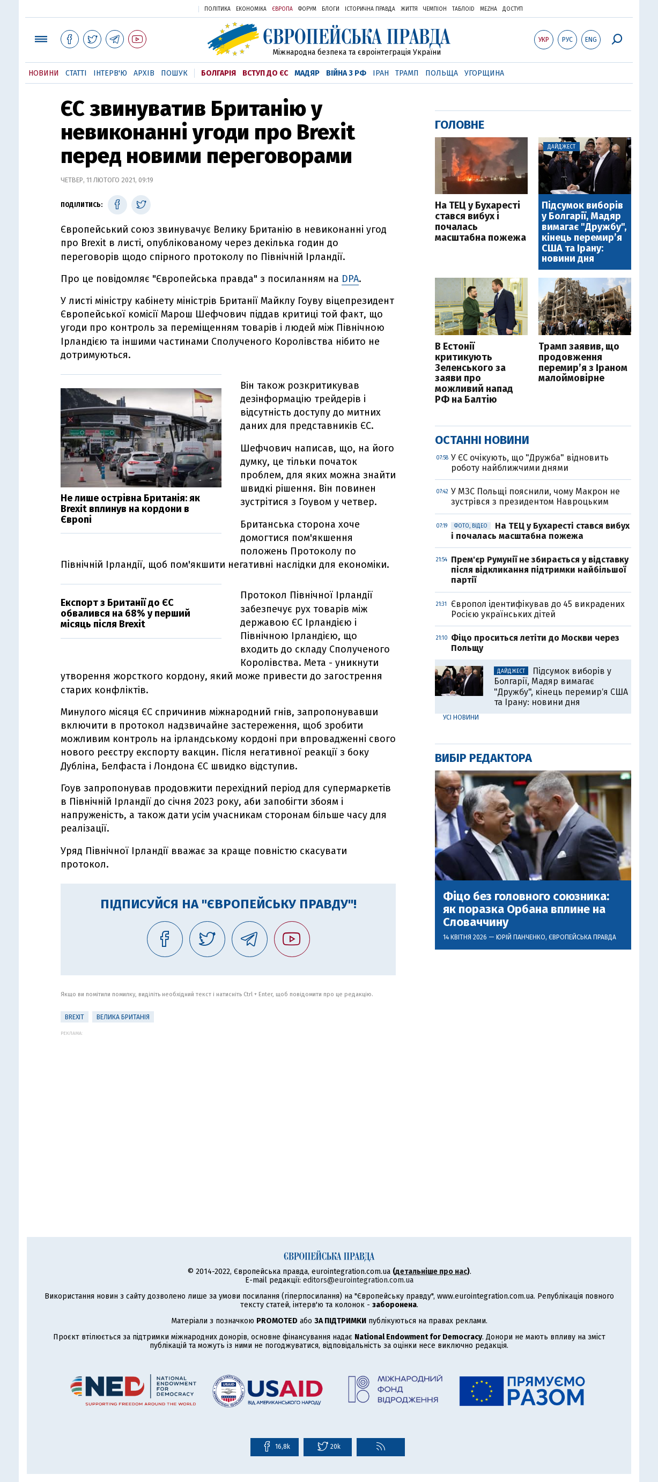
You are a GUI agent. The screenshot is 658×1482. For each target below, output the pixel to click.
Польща (441, 73)
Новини (43, 73)
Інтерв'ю (110, 73)
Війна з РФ (346, 73)
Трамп (407, 73)
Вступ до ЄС (265, 73)
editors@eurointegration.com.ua (358, 1280)
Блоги (330, 9)
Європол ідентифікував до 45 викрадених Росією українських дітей (538, 609)
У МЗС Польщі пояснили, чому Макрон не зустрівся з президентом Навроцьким (535, 496)
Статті (76, 73)
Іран (381, 73)
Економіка (251, 9)
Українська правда (164, 8)
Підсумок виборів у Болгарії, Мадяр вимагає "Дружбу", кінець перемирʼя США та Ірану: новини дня (584, 232)
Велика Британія (123, 1017)
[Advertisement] (228, 1111)
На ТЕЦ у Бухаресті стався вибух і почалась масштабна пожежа (480, 222)
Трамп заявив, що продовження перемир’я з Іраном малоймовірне (582, 363)
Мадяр (307, 73)
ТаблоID (463, 9)
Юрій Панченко (520, 937)
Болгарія (218, 73)
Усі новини (461, 717)
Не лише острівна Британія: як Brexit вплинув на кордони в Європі (130, 508)
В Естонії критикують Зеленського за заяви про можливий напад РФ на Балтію (474, 373)
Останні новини (482, 440)
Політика (217, 9)
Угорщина (484, 73)
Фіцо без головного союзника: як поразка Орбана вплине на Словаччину (526, 909)
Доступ (512, 9)
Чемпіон (435, 9)
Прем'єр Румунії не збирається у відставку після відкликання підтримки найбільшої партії (540, 569)
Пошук (174, 73)
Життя (409, 9)
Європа (282, 9)
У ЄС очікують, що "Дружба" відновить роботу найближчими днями (530, 463)
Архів (144, 73)
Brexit (74, 1017)
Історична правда (370, 9)
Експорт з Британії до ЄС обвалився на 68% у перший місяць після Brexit (125, 613)
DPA (350, 279)
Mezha (488, 9)
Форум (307, 9)
